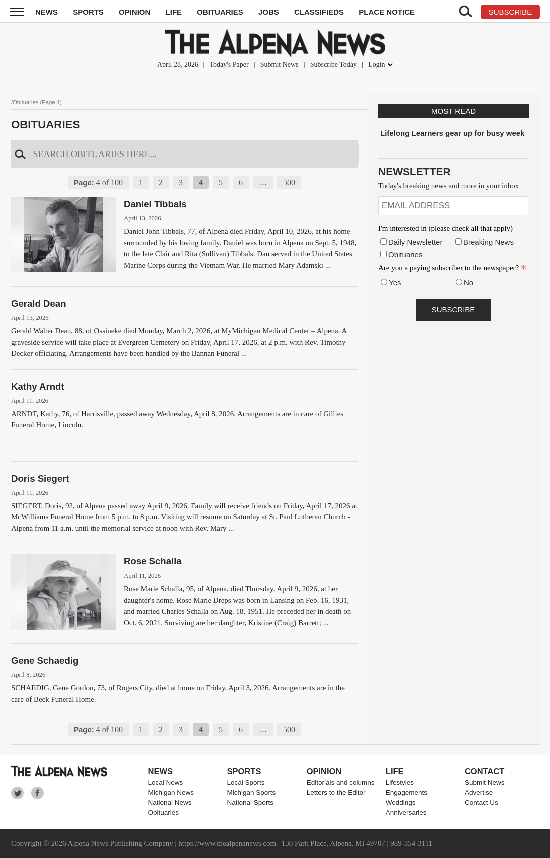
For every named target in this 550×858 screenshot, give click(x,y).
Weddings (401, 802)
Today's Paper (228, 64)
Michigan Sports (251, 792)
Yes (395, 282)
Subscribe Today (333, 64)
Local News (165, 782)
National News (169, 802)
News (46, 12)
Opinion (134, 12)
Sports (88, 12)
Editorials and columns (341, 782)
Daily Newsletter (415, 242)
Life (174, 12)
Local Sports (246, 782)
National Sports (250, 802)
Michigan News (171, 792)
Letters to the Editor (336, 792)
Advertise (479, 792)
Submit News (279, 64)
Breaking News (488, 242)
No (468, 282)
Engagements (406, 792)
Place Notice (387, 12)
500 (289, 182)
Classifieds (319, 12)
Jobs (268, 12)
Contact (484, 771)
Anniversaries (406, 812)
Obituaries (220, 12)
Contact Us (481, 802)
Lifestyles (400, 782)
